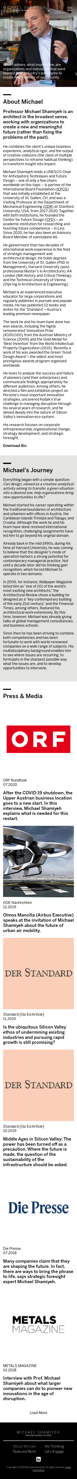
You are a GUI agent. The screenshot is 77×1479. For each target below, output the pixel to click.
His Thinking (54, 1446)
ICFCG (62, 189)
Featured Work (24, 1451)
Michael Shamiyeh (35, 1467)
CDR (48, 207)
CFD (50, 220)
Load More (38, 1413)
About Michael (24, 1446)
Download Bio (14, 446)
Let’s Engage (54, 1451)
